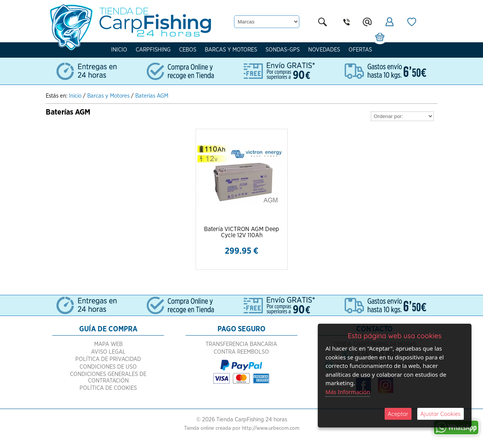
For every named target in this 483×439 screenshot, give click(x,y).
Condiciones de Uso (108, 375)
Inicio (119, 50)
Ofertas (360, 50)
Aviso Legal (108, 360)
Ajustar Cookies (440, 413)
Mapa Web (108, 352)
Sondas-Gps (283, 50)
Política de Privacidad (108, 367)
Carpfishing (153, 50)
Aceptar (397, 413)
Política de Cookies (108, 396)
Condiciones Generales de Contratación (108, 385)
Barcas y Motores (231, 50)
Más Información (348, 391)
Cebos (187, 50)
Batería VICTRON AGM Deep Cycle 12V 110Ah (241, 232)
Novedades (324, 50)
